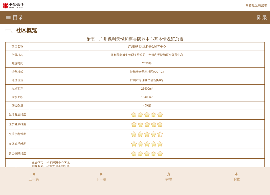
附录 (262, 18)
